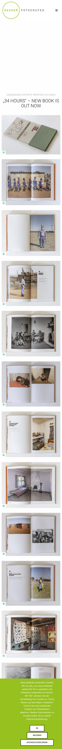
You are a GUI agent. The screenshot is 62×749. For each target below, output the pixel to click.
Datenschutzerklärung (37, 742)
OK (37, 728)
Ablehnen (37, 735)
